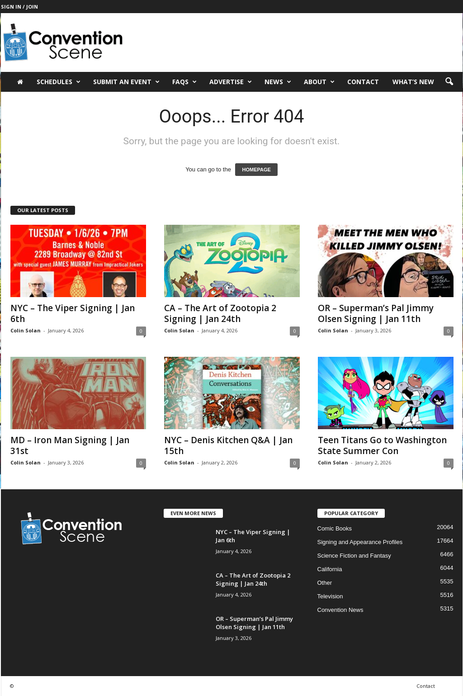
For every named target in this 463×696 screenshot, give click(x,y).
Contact (363, 81)
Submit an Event (126, 82)
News (278, 82)
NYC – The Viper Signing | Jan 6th (72, 313)
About (319, 82)
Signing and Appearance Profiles (360, 542)
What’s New (413, 81)
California (329, 569)
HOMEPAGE (256, 169)
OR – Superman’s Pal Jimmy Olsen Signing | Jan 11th (376, 313)
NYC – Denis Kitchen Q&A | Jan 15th (228, 445)
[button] (449, 82)
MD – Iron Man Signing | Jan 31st (69, 445)
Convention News (340, 609)
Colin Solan (25, 330)
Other (324, 582)
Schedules (58, 82)
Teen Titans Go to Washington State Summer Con (382, 445)
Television (330, 596)
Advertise (230, 82)
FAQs (184, 82)
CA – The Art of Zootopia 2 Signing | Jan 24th (220, 313)
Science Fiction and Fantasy (354, 555)
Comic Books (334, 528)
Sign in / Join (19, 6)
